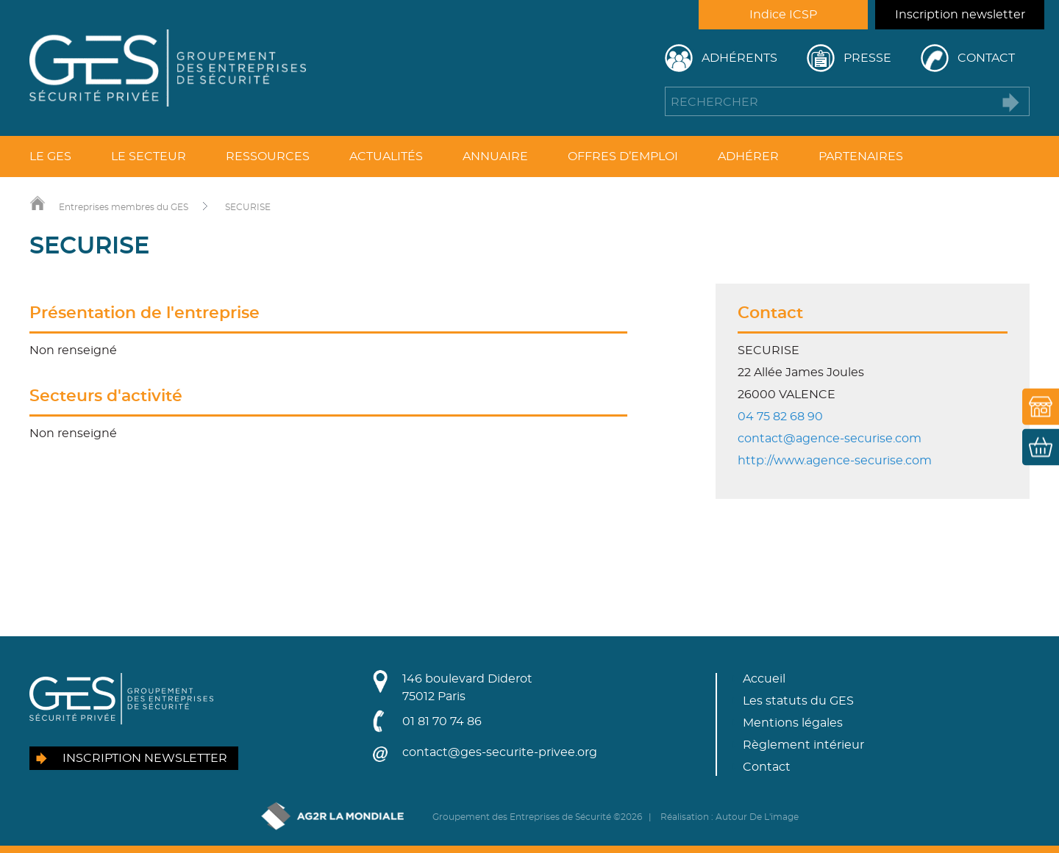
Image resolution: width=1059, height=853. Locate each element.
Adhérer (748, 156)
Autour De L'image (757, 817)
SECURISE (248, 207)
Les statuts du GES (798, 701)
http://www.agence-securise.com (835, 461)
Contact (986, 58)
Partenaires (861, 156)
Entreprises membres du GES (123, 207)
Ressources (268, 156)
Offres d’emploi (623, 156)
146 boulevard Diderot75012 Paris (467, 687)
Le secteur (148, 156)
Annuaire (495, 156)
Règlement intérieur (803, 745)
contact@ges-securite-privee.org (499, 752)
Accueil (764, 679)
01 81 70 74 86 (442, 721)
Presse (867, 58)
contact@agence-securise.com (829, 439)
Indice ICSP (783, 15)
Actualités (386, 156)
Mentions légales (793, 723)
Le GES (50, 156)
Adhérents (739, 58)
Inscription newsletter (960, 15)
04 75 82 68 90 (780, 416)
